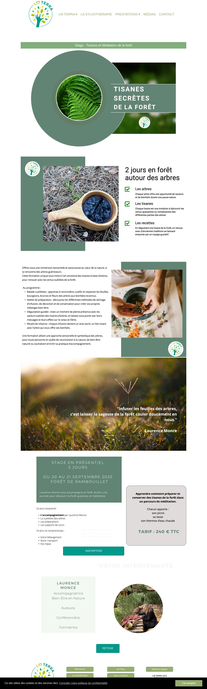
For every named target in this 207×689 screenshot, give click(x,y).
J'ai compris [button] (189, 683)
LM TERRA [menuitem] (68, 14)
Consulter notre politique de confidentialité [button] (83, 683)
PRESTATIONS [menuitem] (127, 14)
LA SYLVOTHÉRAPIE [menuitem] (96, 14)
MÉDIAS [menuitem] (149, 14)
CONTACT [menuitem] (166, 14)
